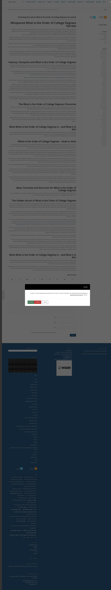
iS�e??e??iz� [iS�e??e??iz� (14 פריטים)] (31, 528)
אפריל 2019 (102, 63)
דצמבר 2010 (102, 140)
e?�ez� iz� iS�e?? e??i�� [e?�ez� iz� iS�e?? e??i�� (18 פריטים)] (14, 493)
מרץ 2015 (102, 96)
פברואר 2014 (102, 119)
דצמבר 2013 (102, 123)
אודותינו (33, 382)
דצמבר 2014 (102, 102)
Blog (103, 9)
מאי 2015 (103, 93)
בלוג (104, 41)
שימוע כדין (33, 415)
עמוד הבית (51, 9)
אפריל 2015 (102, 95)
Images (103, 35)
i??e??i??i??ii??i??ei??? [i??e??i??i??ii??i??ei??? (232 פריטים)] (19, 495)
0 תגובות (65, 19)
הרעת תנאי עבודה (31, 420)
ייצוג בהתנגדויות (31, 390)
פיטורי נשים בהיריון (31, 423)
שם (53, 317)
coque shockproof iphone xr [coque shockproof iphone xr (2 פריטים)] (28, 491)
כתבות (33, 460)
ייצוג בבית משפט (31, 387)
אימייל (52, 322)
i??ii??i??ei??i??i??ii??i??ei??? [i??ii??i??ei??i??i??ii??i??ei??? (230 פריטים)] (29, 502)
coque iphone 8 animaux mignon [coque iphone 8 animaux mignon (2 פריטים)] (14, 481)
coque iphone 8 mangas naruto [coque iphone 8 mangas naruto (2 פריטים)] (16, 484)
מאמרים (103, 42)
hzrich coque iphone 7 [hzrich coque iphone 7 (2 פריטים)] (29, 495)
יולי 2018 (103, 79)
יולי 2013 (103, 128)
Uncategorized (41, 9)
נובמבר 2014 (102, 103)
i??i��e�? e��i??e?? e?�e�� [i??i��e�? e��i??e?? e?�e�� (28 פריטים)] (27, 509)
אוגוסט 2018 (102, 77)
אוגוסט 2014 (102, 109)
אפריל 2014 (102, 116)
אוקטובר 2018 (102, 74)
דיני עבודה (33, 409)
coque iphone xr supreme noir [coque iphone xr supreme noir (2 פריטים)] (27, 488)
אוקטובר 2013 (102, 126)
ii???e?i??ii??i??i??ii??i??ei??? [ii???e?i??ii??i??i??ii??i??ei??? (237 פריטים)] (29, 514)
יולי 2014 (103, 110)
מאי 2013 (103, 131)
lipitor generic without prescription (54, 221)
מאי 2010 (103, 144)
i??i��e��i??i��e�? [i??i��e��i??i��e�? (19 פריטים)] (14, 509)
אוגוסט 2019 (102, 58)
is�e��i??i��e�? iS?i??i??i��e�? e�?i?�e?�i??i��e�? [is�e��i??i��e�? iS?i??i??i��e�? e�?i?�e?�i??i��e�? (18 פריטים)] (21, 530)
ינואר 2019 (102, 68)
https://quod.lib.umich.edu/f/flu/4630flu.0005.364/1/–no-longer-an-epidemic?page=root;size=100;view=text (48, 77)
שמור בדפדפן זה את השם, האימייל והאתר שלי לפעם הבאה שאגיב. (41, 332)
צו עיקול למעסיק (31, 445)
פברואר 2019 (102, 67)
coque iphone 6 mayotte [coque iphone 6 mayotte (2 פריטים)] (15, 477)
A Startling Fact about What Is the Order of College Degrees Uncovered (45, 17)
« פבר (34, 375)
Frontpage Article (100, 34)
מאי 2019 (103, 61)
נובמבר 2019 (102, 53)
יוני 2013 (103, 130)
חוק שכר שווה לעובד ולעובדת (29, 432)
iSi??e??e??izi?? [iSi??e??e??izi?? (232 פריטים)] (31, 523)
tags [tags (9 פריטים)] (26, 537)
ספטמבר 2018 (101, 75)
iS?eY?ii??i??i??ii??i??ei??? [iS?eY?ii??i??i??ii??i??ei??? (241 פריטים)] (29, 521)
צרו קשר (33, 452)
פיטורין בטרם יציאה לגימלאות (29, 417)
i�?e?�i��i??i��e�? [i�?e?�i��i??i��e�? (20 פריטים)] (29, 532)
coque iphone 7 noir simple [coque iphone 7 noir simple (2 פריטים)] (15, 479)
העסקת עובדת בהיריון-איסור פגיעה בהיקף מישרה (24, 426)
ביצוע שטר (33, 404)
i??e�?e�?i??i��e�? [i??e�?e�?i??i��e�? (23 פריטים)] (29, 500)
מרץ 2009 (102, 145)
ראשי (34, 379)
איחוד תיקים (32, 393)
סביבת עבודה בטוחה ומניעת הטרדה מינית (26, 429)
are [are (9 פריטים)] (33, 477)
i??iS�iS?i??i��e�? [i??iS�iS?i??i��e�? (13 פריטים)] (20, 507)
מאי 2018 (103, 82)
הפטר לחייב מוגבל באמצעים (29, 401)
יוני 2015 (103, 91)
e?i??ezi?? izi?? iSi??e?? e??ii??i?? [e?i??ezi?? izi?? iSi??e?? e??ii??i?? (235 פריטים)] (28, 493)
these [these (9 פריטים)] (22, 537)
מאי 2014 (103, 114)
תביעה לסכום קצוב (31, 407)
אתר (53, 327)
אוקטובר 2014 (102, 105)
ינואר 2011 (102, 138)
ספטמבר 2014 (101, 107)
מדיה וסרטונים (32, 457)
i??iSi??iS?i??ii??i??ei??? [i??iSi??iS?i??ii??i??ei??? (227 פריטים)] (30, 507)
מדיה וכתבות (32, 454)
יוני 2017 (103, 88)
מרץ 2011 (102, 135)
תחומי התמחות (32, 384)
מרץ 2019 (102, 65)
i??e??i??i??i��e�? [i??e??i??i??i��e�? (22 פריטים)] (30, 498)
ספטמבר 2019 (101, 56)
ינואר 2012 (102, 133)
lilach (51, 19)
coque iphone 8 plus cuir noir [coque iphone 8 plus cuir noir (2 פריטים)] (28, 486)
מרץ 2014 (102, 117)
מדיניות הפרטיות (31, 462)
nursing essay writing (69, 33)
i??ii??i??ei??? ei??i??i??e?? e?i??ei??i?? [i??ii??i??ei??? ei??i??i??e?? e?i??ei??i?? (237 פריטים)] (17, 500)
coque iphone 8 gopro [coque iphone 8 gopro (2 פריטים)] (29, 484)
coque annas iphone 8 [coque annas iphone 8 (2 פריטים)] (26, 477)
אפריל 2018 (102, 84)
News (103, 37)
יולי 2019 (103, 60)
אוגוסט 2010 (102, 142)
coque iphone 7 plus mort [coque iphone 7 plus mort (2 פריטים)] (28, 481)
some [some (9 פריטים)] (30, 537)
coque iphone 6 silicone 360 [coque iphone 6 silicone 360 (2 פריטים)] (28, 479)
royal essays (71, 45)
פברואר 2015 (102, 98)
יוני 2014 (103, 112)
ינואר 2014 (102, 121)
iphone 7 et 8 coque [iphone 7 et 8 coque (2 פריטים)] (30, 518)
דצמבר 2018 (102, 70)
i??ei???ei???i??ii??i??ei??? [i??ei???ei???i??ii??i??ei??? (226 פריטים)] (20, 498)
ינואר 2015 (102, 100)
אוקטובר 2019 (102, 54)
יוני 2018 (103, 81)
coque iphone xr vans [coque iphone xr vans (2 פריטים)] (14, 488)
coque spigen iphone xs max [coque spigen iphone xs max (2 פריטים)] (14, 491)
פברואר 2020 (102, 51)
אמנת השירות (32, 434)
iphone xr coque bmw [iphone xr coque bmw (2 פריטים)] (19, 518)
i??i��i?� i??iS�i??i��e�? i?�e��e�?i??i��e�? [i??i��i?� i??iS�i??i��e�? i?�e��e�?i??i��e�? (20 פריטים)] (23, 511)
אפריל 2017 (102, 89)
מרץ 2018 (102, 86)
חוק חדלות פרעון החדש (30, 398)
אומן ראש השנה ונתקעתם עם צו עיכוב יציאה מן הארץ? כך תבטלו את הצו (21, 448)
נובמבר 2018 (102, 72)
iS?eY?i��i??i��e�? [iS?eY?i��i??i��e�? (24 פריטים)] (19, 521)
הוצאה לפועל (32, 395)
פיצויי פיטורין (32, 412)
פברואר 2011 (102, 137)
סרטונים (33, 437)
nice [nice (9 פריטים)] (33, 537)
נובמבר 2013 (102, 124)
